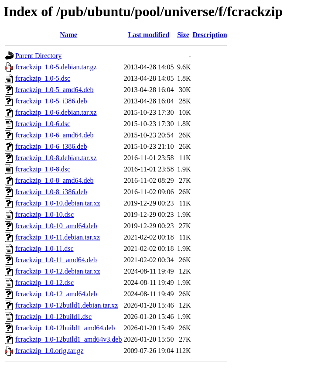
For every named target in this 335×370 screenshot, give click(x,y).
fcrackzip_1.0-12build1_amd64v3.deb (68, 339)
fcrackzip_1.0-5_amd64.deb (54, 89)
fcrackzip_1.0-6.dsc (42, 123)
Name (68, 34)
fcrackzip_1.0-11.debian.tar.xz (57, 237)
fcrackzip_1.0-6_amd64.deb (54, 135)
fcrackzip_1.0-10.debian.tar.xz (57, 203)
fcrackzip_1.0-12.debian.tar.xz (57, 271)
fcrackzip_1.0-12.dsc (44, 282)
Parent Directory (38, 55)
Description (209, 34)
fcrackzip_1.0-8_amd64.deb (54, 180)
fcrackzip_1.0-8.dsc (42, 169)
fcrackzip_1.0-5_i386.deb (51, 101)
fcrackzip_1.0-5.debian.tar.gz (56, 67)
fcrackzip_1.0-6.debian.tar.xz (56, 112)
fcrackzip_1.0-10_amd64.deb (56, 226)
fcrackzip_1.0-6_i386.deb (51, 146)
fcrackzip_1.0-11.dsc (44, 248)
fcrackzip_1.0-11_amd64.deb (56, 260)
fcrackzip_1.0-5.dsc (42, 78)
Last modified (149, 34)
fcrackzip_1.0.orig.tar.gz (49, 350)
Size (183, 34)
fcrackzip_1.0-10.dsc (44, 214)
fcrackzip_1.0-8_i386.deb (51, 191)
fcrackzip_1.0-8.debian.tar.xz (56, 157)
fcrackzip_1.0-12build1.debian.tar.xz (66, 305)
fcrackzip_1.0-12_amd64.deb (56, 294)
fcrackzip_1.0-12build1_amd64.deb (65, 328)
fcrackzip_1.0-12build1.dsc (53, 316)
